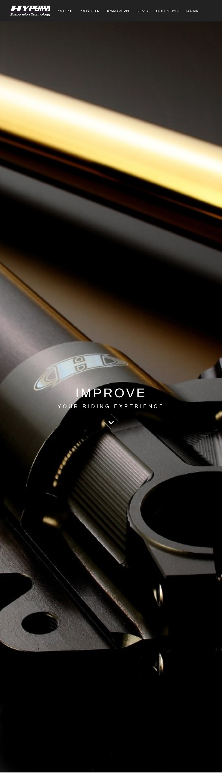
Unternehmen (168, 11)
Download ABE (118, 11)
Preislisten (89, 11)
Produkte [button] (65, 11)
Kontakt (193, 11)
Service (143, 11)
